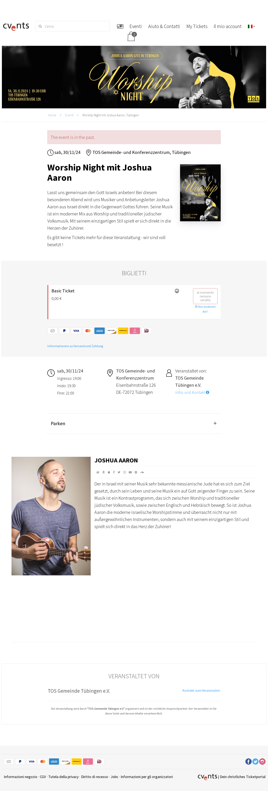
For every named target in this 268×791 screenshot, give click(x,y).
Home (52, 115)
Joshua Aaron (116, 460)
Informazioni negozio (20, 776)
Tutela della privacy (63, 776)
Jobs (114, 776)
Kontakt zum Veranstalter (201, 690)
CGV (43, 776)
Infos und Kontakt (192, 392)
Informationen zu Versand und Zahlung (75, 346)
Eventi (69, 115)
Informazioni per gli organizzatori (147, 776)
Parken (58, 423)
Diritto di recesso (94, 776)
